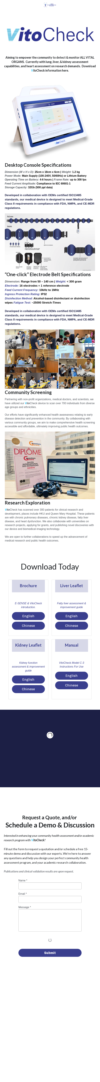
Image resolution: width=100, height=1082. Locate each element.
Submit (50, 953)
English (28, 616)
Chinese (28, 626)
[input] (50, 885)
